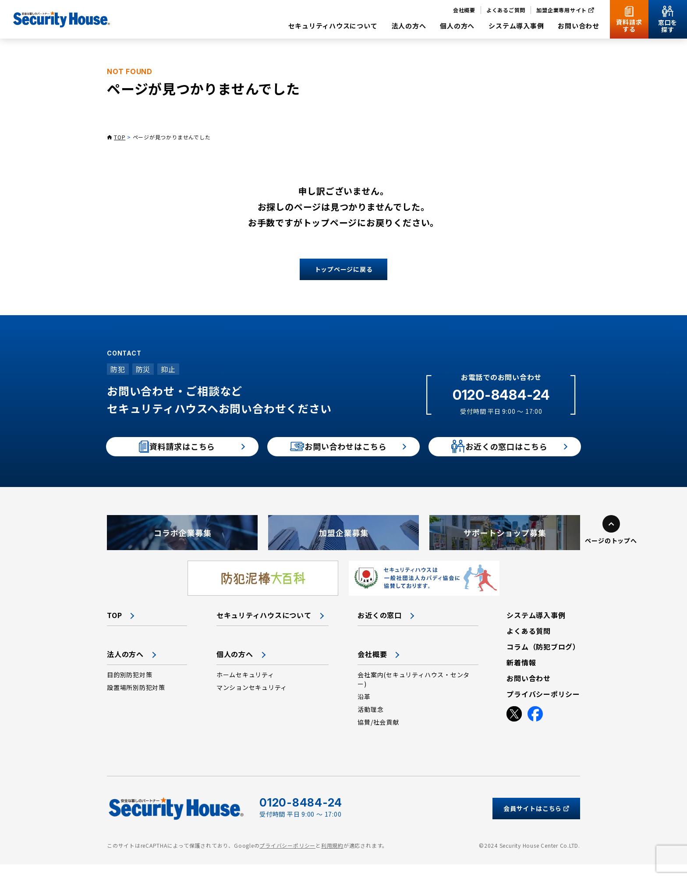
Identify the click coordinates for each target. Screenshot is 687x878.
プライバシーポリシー (287, 859)
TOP (119, 137)
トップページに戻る (344, 269)
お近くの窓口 (380, 628)
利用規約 (332, 859)
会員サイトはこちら (536, 822)
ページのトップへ (611, 554)
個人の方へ (234, 667)
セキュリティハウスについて (264, 628)
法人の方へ (125, 667)
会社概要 (372, 667)
